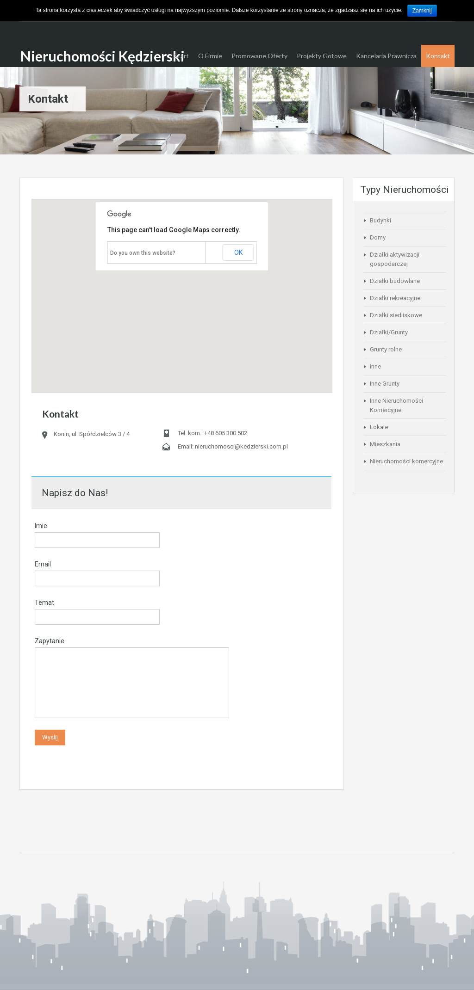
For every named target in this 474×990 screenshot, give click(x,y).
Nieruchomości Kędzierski (102, 55)
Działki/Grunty (389, 332)
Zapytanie (49, 641)
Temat (44, 602)
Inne (375, 366)
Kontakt (438, 56)
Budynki (380, 220)
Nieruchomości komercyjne (406, 461)
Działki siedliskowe (396, 315)
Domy (378, 237)
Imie (41, 525)
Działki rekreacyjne (395, 298)
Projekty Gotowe (322, 56)
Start (181, 56)
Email (43, 564)
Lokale (379, 427)
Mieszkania (385, 444)
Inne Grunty (384, 383)
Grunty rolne (386, 349)
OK (238, 252)
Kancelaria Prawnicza (386, 56)
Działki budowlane (395, 280)
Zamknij (422, 10)
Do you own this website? (142, 253)
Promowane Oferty (259, 56)
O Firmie (210, 56)
